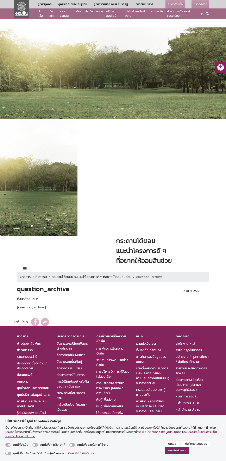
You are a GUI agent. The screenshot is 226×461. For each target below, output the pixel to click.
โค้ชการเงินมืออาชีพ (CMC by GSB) (109, 406)
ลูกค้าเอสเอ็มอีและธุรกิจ (72, 4)
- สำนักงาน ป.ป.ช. (188, 394)
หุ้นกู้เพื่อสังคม (106, 390)
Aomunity (157, 11)
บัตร (79, 11)
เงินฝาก (51, 13)
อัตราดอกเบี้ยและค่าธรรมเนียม (179, 13)
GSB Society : (186, 407)
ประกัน (89, 11)
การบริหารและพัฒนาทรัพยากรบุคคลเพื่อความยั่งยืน (110, 379)
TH (200, 14)
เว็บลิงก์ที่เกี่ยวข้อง (148, 341)
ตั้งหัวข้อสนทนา (27, 290)
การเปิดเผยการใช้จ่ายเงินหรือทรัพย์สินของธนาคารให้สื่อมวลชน (150, 397)
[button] (220, 67)
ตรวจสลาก (200, 4)
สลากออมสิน (64, 13)
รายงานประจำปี (27, 347)
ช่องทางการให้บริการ (70, 366)
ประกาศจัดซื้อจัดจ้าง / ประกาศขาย (32, 357)
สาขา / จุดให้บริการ (189, 341)
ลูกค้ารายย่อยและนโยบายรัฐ (111, 4)
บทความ (22, 372)
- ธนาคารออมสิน (187, 387)
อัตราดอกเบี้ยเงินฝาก (71, 346)
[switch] (8, 445)
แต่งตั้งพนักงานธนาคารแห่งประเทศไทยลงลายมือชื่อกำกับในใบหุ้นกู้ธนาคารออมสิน (152, 367)
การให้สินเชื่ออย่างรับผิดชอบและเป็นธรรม (73, 375)
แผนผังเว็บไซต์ (146, 334)
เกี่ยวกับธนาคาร (144, 4)
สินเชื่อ (41, 13)
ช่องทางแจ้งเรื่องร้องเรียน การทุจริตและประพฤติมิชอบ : (189, 376)
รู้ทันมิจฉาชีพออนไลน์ (31, 404)
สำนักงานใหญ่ (185, 334)
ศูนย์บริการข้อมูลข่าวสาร (33, 385)
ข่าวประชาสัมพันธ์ (29, 334)
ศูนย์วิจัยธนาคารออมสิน (33, 379)
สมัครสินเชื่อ (175, 4)
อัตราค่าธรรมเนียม (69, 359)
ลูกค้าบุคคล (45, 4)
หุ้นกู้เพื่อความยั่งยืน (109, 397)
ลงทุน (99, 11)
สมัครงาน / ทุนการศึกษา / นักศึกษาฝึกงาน (192, 350)
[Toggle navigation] (24, 260)
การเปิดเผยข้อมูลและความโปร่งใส (31, 395)
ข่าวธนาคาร (25, 341)
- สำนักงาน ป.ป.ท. (188, 400)
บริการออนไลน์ (111, 13)
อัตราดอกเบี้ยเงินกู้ (69, 352)
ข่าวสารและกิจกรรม (33, 268)
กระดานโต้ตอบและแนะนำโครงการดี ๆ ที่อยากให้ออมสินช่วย (91, 268)
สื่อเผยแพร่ (24, 366)
